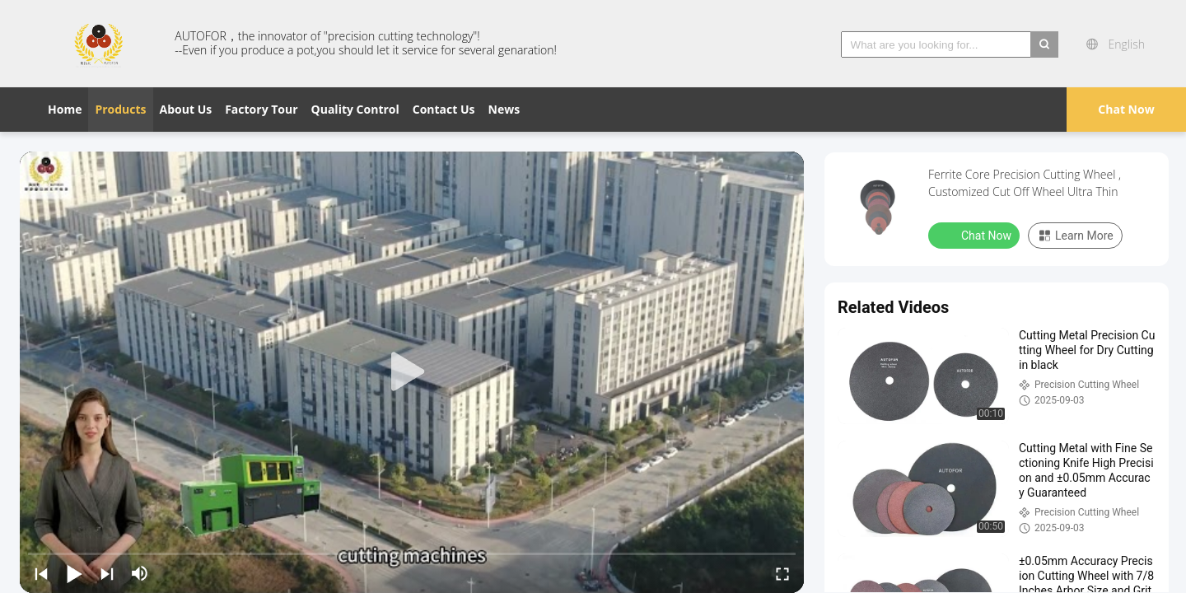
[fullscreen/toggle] (782, 573)
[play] (411, 372)
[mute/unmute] (140, 573)
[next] (107, 573)
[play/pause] (74, 573)
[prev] (41, 573)
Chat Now (1126, 109)
